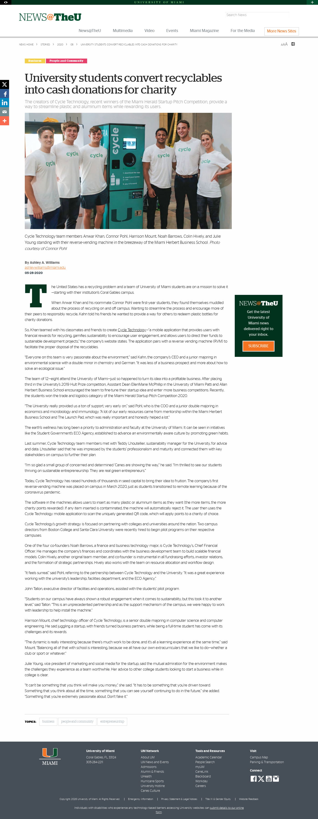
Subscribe (258, 346)
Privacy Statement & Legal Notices (179, 799)
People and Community (66, 60)
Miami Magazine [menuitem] (204, 31)
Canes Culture (150, 790)
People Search (205, 762)
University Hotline (153, 786)
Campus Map (259, 757)
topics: (30, 721)
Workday (201, 781)
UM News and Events (155, 762)
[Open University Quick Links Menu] (312, 2)
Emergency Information (140, 799)
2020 (60, 44)
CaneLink (201, 771)
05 (71, 44)
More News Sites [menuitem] (281, 31)
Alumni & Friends (152, 771)
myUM (199, 767)
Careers (200, 786)
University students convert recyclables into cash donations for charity (129, 44)
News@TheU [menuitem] (90, 31)
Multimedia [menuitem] (123, 31)
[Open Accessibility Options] (5, 2)
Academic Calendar (208, 757)
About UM (147, 757)
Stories (45, 44)
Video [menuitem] (149, 31)
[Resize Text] (284, 44)
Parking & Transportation (267, 762)
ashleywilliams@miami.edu (45, 267)
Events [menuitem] (172, 31)
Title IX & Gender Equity (218, 799)
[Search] (294, 15)
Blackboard (203, 776)
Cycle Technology (132, 330)
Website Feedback (248, 799)
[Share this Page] (290, 46)
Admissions (148, 767)
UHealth (146, 776)
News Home (26, 44)
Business (35, 60)
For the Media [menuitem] (243, 31)
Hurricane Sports (152, 781)
